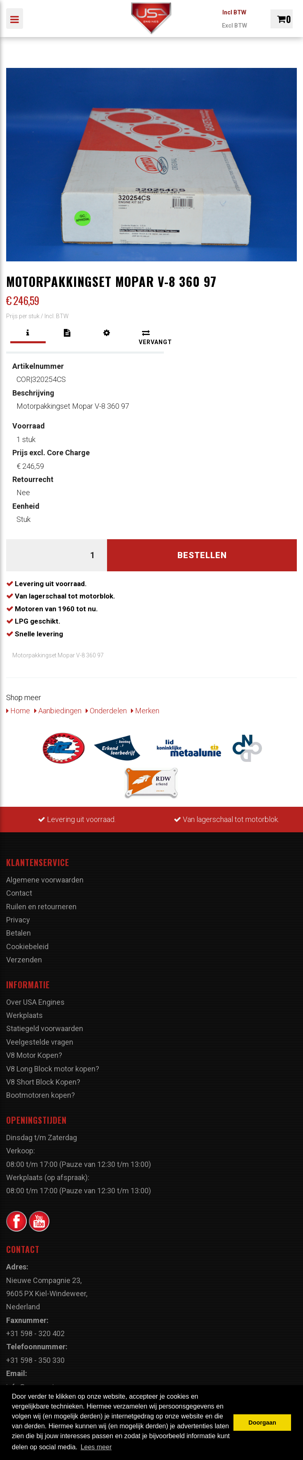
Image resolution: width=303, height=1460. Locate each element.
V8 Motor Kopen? (34, 1055)
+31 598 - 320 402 (35, 1333)
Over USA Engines (35, 1002)
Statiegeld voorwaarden (44, 1028)
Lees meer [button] (96, 1447)
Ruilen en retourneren (41, 906)
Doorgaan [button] (262, 1422)
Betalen (18, 933)
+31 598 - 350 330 (35, 1360)
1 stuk (28, 432)
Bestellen (202, 555)
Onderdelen (106, 710)
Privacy (18, 919)
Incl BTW (234, 12)
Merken (145, 710)
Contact (19, 893)
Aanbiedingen (58, 710)
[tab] (28, 333)
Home (18, 710)
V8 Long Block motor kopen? (52, 1068)
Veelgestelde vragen (39, 1042)
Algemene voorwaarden (45, 880)
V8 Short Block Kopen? (43, 1082)
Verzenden (24, 959)
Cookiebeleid (27, 946)
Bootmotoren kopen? (40, 1095)
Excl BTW (234, 25)
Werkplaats (24, 1015)
